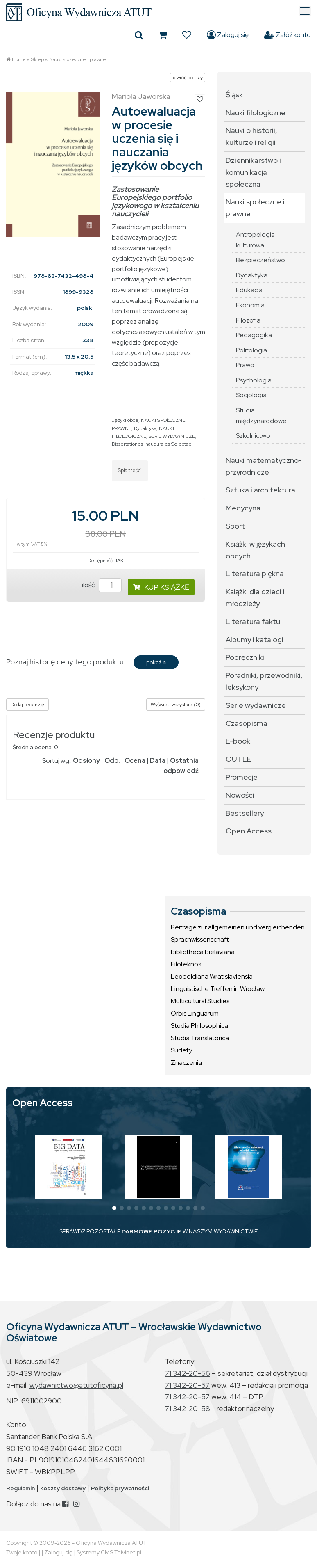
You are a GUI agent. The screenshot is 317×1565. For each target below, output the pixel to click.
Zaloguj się (228, 34)
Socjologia (251, 395)
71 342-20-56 (187, 1373)
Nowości (240, 795)
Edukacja (249, 290)
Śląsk (234, 94)
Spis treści (130, 470)
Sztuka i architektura (260, 489)
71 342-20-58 (187, 1408)
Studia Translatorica (200, 1038)
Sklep (37, 59)
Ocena (135, 760)
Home (19, 59)
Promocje (242, 777)
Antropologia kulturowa (255, 239)
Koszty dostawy (63, 1488)
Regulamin (20, 1488)
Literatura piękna (255, 573)
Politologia (251, 350)
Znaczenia (186, 1062)
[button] (114, 1208)
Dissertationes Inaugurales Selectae (152, 444)
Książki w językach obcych (255, 550)
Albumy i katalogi (254, 639)
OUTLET (241, 759)
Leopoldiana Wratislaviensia (212, 976)
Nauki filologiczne (255, 112)
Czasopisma (246, 723)
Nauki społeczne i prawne (77, 59)
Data (157, 760)
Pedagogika (254, 335)
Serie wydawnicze (256, 705)
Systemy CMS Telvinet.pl (109, 1552)
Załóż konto (287, 34)
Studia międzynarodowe (261, 415)
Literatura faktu (253, 621)
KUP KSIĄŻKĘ (161, 587)
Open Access (249, 830)
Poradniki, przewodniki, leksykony (264, 681)
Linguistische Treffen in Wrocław (218, 988)
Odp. (112, 760)
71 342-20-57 (187, 1385)
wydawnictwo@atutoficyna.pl (76, 1385)
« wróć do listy (187, 77)
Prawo (245, 365)
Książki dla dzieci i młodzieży (255, 597)
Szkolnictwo (253, 435)
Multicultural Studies (200, 1001)
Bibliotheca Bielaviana (203, 951)
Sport (235, 526)
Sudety (181, 1050)
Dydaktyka (145, 428)
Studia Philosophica (199, 1025)
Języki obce (125, 420)
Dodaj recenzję (27, 704)
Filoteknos (186, 964)
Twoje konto (21, 1552)
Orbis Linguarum (195, 1013)
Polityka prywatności (120, 1488)
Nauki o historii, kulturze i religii (251, 136)
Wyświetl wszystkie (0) (176, 704)
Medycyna (243, 508)
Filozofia (248, 320)
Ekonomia (250, 305)
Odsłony (86, 760)
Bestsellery (245, 813)
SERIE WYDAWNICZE (172, 436)
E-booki (239, 741)
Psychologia (254, 380)
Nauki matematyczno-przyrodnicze (264, 466)
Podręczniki (245, 657)
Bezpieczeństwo (260, 260)
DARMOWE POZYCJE (151, 1231)
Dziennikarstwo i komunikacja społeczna (253, 172)
